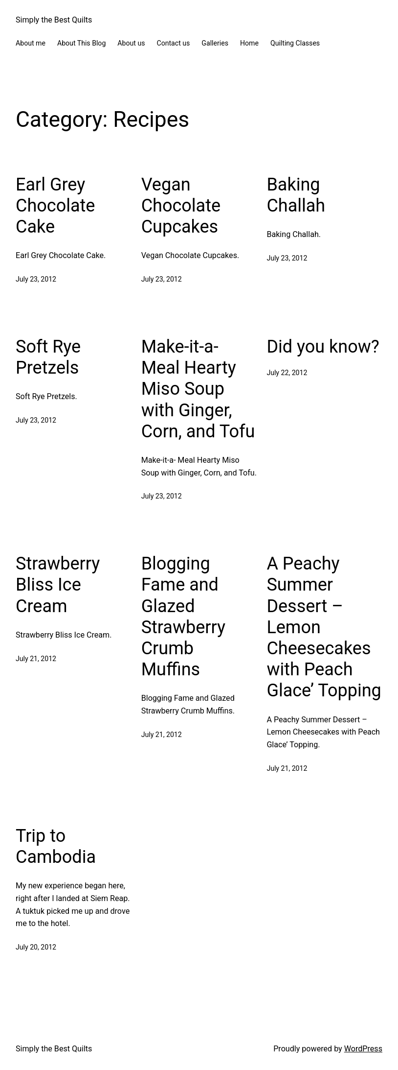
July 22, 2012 (286, 373)
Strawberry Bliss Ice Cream (58, 584)
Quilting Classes (295, 43)
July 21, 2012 (36, 659)
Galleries (214, 43)
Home (249, 43)
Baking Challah (295, 195)
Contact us (173, 43)
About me (30, 43)
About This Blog (81, 43)
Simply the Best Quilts (54, 19)
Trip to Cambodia (56, 846)
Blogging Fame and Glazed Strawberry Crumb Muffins (183, 616)
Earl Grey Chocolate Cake (55, 205)
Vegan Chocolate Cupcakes (181, 205)
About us (131, 43)
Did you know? (322, 346)
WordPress (363, 1048)
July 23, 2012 (36, 279)
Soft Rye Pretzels (48, 357)
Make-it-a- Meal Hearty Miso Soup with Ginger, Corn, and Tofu (198, 389)
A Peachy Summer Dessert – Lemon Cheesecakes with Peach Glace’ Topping (323, 627)
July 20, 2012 (36, 947)
